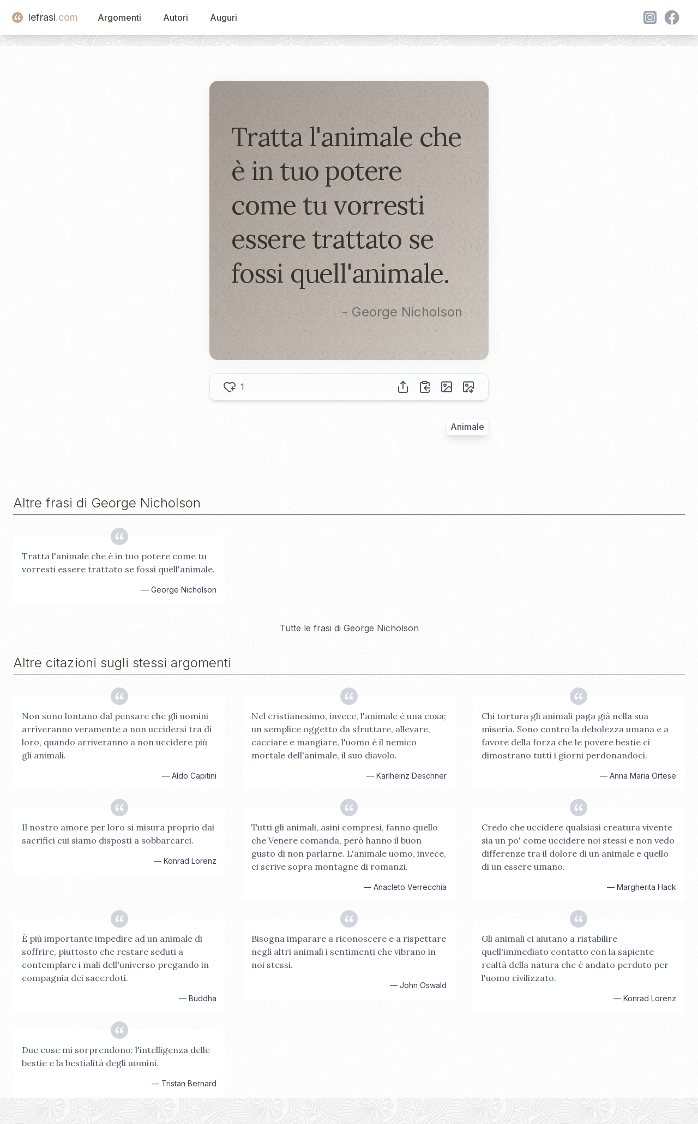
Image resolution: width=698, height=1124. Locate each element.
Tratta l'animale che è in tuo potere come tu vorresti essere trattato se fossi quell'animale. (118, 563)
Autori (175, 17)
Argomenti (119, 17)
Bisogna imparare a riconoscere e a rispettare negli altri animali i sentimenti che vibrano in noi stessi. (348, 951)
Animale (467, 426)
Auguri (223, 17)
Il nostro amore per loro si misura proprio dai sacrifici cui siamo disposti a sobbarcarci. (118, 834)
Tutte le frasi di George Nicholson (349, 628)
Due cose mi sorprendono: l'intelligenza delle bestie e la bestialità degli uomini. (116, 1056)
